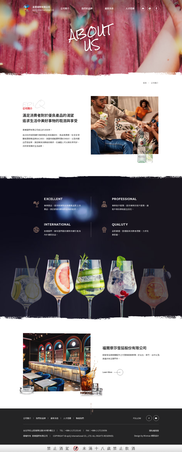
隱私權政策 (154, 430)
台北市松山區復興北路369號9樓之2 (39, 430)
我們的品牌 (41, 418)
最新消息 (109, 8)
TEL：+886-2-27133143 (70, 430)
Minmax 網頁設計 (151, 435)
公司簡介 (65, 8)
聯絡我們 (80, 418)
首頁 (133, 83)
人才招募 (130, 8)
